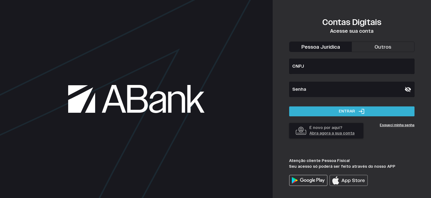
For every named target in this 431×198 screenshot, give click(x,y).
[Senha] (346, 89)
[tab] (320, 47)
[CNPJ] (351, 66)
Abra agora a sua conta (332, 133)
